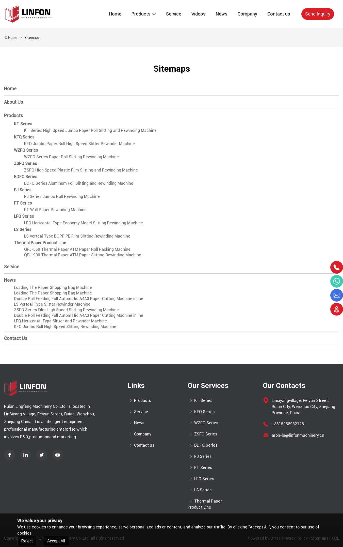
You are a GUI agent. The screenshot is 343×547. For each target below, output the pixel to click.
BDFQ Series (25, 176)
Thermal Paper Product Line (40, 242)
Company (247, 14)
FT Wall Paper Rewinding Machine (55, 209)
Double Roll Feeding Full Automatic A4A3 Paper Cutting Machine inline (78, 298)
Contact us (278, 14)
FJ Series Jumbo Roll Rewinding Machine (62, 196)
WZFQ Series (26, 150)
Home (115, 14)
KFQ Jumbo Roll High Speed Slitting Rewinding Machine (65, 326)
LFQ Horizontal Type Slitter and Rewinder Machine (60, 320)
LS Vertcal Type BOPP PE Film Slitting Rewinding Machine (77, 236)
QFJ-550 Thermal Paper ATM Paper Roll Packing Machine (77, 249)
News (221, 14)
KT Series (23, 123)
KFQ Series (24, 136)
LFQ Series (24, 216)
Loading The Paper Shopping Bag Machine (53, 287)
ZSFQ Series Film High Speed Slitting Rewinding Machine (66, 309)
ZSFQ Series (25, 163)
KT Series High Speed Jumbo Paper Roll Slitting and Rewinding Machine (90, 130)
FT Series (23, 203)
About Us (13, 102)
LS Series (22, 229)
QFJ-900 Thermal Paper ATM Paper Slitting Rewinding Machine (82, 254)
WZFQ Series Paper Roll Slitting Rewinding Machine (71, 156)
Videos (198, 14)
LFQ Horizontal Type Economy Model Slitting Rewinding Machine (83, 222)
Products (144, 14)
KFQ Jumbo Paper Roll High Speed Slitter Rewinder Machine (79, 143)
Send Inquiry (317, 14)
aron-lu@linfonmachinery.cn (298, 435)
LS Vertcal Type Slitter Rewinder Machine (52, 304)
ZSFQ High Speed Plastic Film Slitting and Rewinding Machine (81, 170)
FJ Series (22, 189)
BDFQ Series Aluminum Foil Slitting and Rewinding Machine (78, 183)
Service (173, 14)
